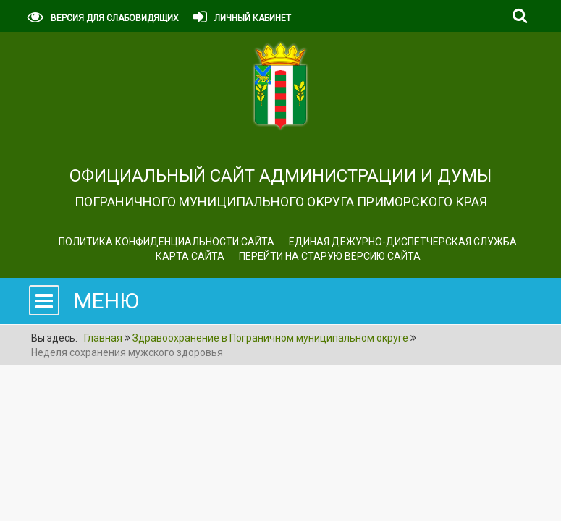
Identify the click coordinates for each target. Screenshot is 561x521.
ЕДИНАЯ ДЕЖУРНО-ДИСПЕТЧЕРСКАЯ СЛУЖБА (403, 241)
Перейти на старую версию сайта (330, 256)
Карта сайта (190, 256)
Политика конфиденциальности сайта (166, 241)
